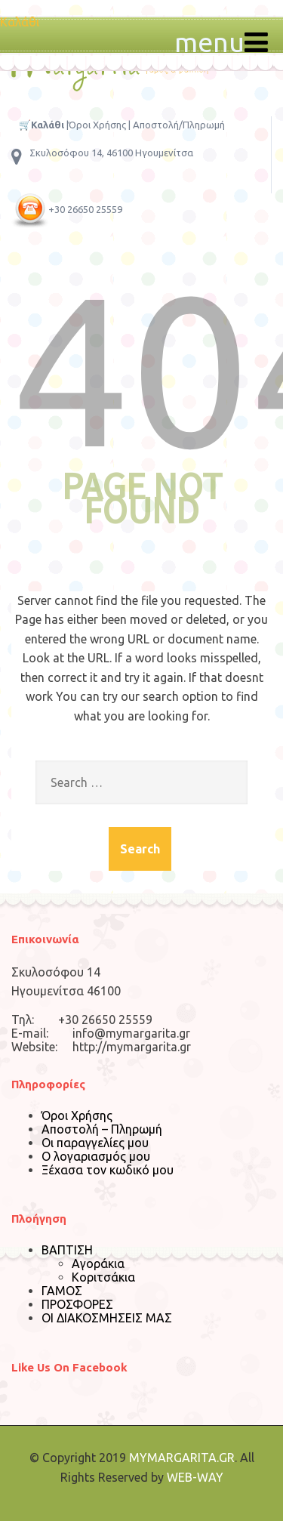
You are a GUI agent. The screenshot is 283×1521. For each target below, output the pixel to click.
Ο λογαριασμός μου (96, 1156)
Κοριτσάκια (103, 1277)
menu (221, 41)
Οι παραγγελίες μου (95, 1142)
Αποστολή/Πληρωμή (179, 124)
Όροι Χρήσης (97, 124)
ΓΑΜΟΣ (62, 1290)
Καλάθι (19, 22)
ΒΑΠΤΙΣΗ (67, 1250)
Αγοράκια (98, 1263)
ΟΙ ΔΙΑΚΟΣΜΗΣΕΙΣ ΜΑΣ (107, 1318)
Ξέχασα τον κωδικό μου (108, 1170)
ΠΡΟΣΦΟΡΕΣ (77, 1304)
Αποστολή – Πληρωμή (102, 1129)
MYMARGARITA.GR (182, 1457)
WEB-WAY (195, 1477)
